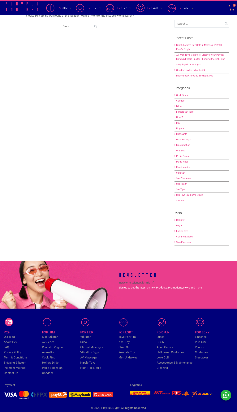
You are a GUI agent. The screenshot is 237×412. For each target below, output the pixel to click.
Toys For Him (127, 337)
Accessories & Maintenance (174, 362)
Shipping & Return (15, 362)
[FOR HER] (89, 8)
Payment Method (14, 368)
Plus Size (201, 342)
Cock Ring (48, 357)
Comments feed (184, 236)
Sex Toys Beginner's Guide (189, 195)
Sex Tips (180, 189)
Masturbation (183, 145)
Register (180, 220)
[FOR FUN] (119, 8)
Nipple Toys (87, 362)
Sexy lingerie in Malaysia (188, 64)
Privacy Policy (13, 352)
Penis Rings (182, 161)
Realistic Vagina (52, 347)
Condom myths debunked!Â (191, 70)
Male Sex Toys (183, 139)
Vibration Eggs (89, 352)
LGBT (179, 123)
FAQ (6, 347)
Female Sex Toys (184, 112)
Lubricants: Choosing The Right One (194, 75)
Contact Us (11, 373)
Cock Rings (182, 95)
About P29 (10, 342)
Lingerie (180, 128)
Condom (180, 100)
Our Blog (9, 337)
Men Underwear (128, 357)
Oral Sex (180, 150)
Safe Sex (180, 172)
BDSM (161, 342)
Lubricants (181, 134)
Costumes (201, 352)
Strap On (123, 347)
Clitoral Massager (91, 347)
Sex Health (181, 184)
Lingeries (201, 337)
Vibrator (180, 200)
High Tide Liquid (90, 368)
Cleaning (162, 368)
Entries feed (182, 231)
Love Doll (163, 357)
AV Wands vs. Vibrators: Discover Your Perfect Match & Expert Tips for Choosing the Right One (200, 57)
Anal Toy (124, 342)
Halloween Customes (170, 352)
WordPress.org (184, 242)
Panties (200, 347)
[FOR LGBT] (180, 8)
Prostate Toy (126, 352)
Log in (179, 225)
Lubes (160, 337)
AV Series (48, 342)
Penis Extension (52, 368)
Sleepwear (201, 357)
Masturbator (50, 337)
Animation (48, 352)
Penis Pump (182, 156)
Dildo (179, 106)
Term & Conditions (16, 357)
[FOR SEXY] (149, 8)
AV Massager (88, 357)
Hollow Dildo (50, 362)
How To (180, 117)
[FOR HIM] (59, 8)
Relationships (183, 167)
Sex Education (183, 178)
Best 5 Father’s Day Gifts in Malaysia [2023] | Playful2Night (199, 47)
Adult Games (165, 347)
